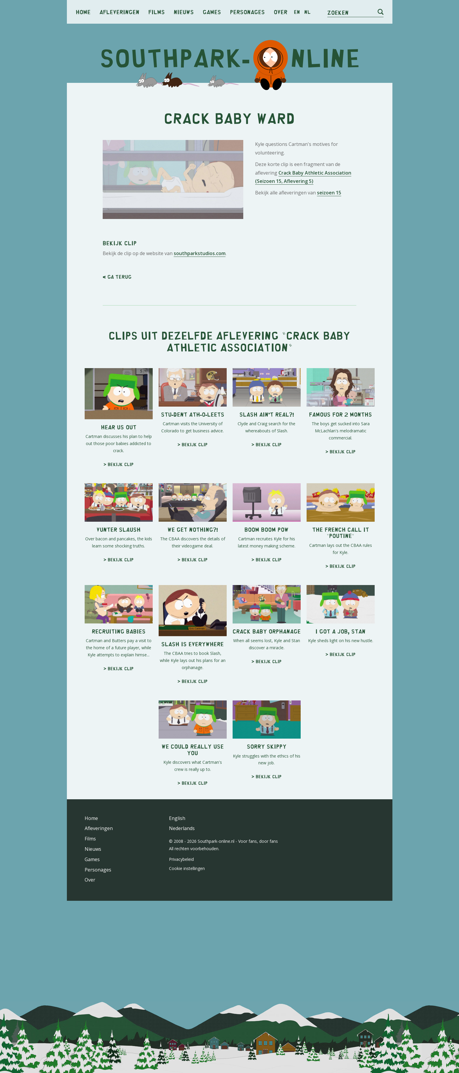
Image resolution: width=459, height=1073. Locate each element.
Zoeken (338, 12)
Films (156, 11)
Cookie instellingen (187, 1034)
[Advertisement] (230, 133)
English (177, 984)
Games (212, 11)
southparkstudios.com (200, 419)
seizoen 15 (329, 275)
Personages (247, 11)
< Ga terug (117, 442)
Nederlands (182, 994)
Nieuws (184, 11)
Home (83, 11)
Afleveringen (119, 11)
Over (280, 11)
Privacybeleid (181, 1025)
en (297, 12)
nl (307, 12)
